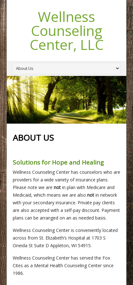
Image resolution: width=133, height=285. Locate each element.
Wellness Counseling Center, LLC (67, 30)
